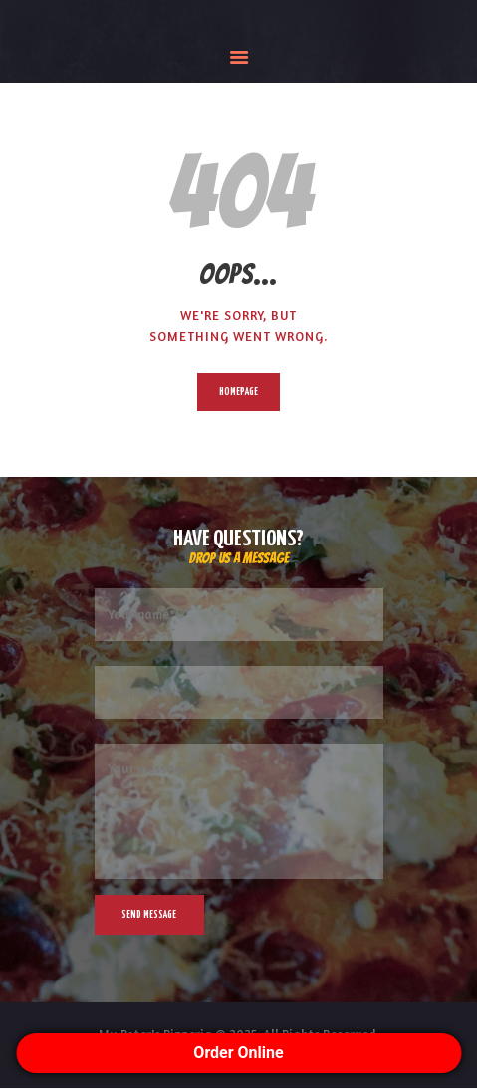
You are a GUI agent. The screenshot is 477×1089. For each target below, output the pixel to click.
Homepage (238, 392)
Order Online (238, 1052)
